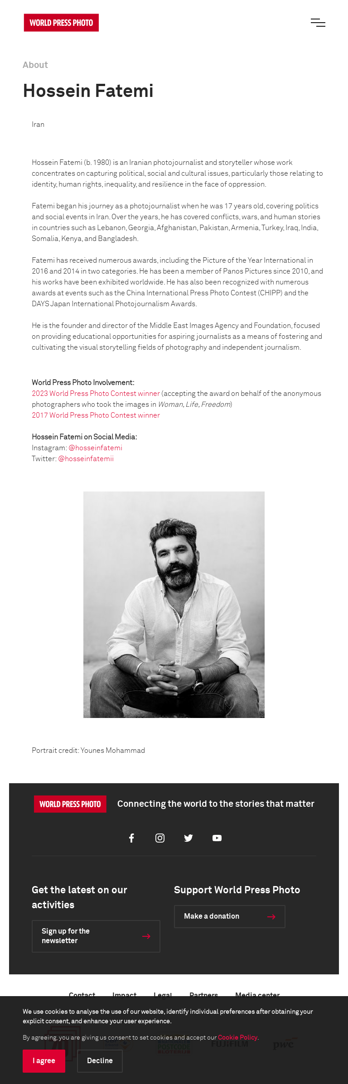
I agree (44, 1061)
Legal (163, 995)
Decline (100, 1061)
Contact (82, 995)
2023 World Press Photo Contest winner (96, 393)
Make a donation (211, 916)
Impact (124, 995)
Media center (257, 995)
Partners (203, 995)
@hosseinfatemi (95, 448)
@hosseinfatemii (86, 459)
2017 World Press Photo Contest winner (96, 415)
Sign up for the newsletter (66, 936)
